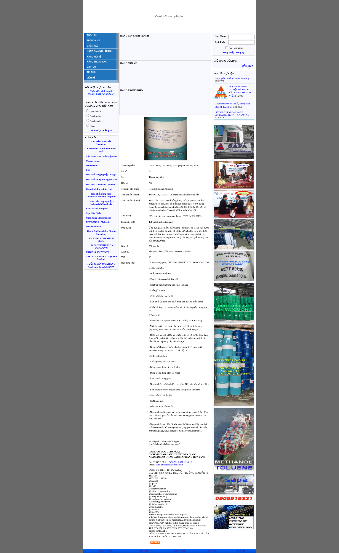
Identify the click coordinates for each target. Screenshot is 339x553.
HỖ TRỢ (212, 548)
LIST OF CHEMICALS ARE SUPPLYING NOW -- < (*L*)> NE (232, 113)
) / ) (179, 462)
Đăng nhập (228, 52)
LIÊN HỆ (241, 548)
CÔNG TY (143, 548)
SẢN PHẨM (179, 548)
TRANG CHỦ (105, 548)
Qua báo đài (95, 121)
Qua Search (95, 111)
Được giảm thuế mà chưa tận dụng (232, 78)
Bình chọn (96, 130)
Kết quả (107, 130)
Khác (92, 126)
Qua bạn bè (95, 116)
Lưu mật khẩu (236, 48)
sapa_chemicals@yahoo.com (169, 464)
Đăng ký (240, 52)
